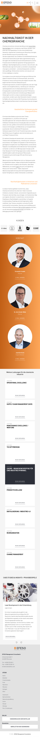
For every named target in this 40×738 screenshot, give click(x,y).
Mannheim (5, 684)
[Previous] (16, 642)
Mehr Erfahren (20, 395)
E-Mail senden (20, 277)
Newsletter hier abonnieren (20, 726)
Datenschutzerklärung (8, 699)
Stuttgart (5, 689)
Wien (4, 691)
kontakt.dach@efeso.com (8, 666)
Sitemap (5, 706)
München (5, 687)
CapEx (18, 166)
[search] (32, 3)
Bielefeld (5, 678)
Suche (4, 701)
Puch (4, 682)
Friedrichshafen (6, 680)
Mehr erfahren (10, 636)
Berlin (4, 675)
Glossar (4, 703)
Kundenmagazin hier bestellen (20, 719)
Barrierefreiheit (6, 697)
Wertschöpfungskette (24, 207)
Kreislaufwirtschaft (18, 209)
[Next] (21, 642)
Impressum (5, 694)
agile (6, 624)
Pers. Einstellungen (7, 708)
